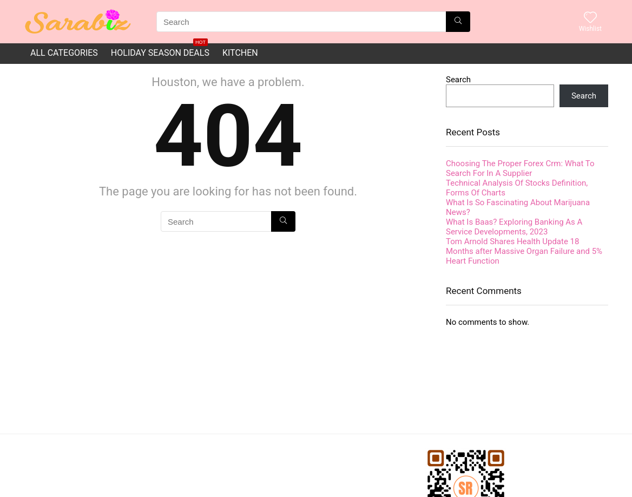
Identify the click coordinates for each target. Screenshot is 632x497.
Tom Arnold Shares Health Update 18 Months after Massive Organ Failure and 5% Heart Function (524, 251)
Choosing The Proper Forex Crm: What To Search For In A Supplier (520, 168)
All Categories (64, 53)
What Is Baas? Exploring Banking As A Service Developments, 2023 (514, 227)
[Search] (458, 21)
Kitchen (240, 53)
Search (458, 79)
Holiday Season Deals (160, 50)
